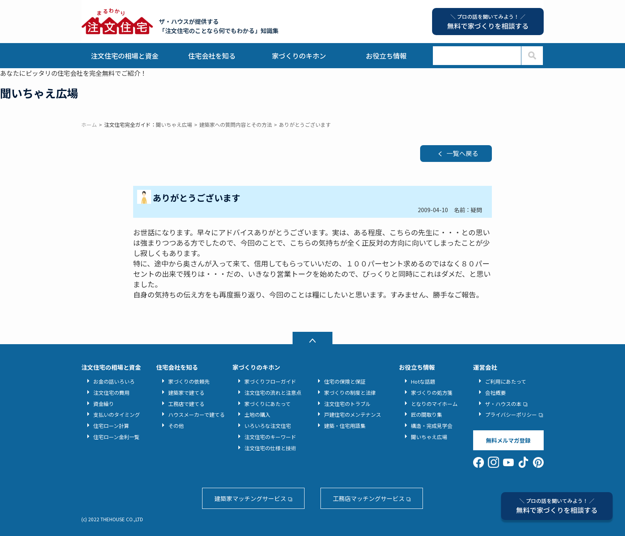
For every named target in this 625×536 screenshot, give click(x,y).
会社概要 (495, 392)
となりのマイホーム (434, 404)
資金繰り (103, 404)
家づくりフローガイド (270, 381)
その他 (176, 426)
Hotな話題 (423, 381)
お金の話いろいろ (114, 381)
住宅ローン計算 (111, 426)
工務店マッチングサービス (369, 498)
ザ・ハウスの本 (503, 404)
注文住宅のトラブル (347, 404)
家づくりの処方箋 (431, 392)
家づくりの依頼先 (189, 381)
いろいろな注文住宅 (267, 426)
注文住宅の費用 (111, 392)
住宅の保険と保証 (345, 381)
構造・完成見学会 (431, 426)
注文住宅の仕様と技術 (270, 448)
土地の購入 (257, 414)
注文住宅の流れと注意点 (272, 392)
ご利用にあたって (505, 381)
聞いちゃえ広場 (429, 437)
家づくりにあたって (267, 404)
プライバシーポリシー (511, 414)
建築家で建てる (186, 392)
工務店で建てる (186, 404)
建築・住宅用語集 (345, 426)
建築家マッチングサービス (250, 498)
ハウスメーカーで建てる (196, 414)
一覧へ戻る (462, 153)
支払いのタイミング (116, 414)
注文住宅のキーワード (270, 437)
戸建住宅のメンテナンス (352, 414)
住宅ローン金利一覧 (116, 437)
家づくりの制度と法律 (350, 392)
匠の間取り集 (426, 414)
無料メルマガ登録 (508, 440)
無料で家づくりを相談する (557, 506)
